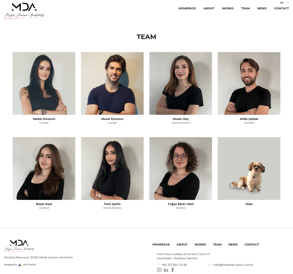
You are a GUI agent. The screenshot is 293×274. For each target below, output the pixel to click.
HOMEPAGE (187, 8)
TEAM (245, 8)
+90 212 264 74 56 (174, 265)
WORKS (228, 8)
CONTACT (281, 8)
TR (287, 2)
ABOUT (208, 8)
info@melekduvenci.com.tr (233, 265)
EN (281, 2)
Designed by (11, 264)
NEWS (262, 8)
